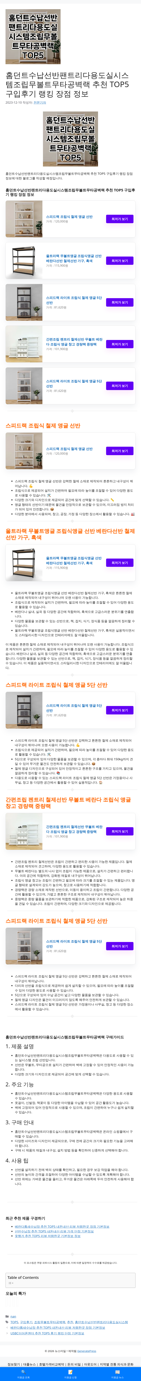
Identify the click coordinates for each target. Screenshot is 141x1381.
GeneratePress (86, 1351)
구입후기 (26, 1322)
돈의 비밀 (74, 1364)
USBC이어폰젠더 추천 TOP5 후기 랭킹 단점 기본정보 (47, 1333)
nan (13, 1316)
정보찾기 (14, 1364)
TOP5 (14, 1322)
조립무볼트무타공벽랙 (49, 1322)
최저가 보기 (120, 219)
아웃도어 (90, 1364)
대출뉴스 (29, 1364)
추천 (70, 1322)
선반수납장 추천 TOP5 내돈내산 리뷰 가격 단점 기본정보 (54, 1231)
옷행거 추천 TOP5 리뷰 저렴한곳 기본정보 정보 (48, 1236)
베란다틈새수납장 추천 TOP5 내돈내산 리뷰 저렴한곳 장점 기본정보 (62, 1226)
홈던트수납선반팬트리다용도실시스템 (101, 1322)
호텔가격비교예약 (51, 1364)
